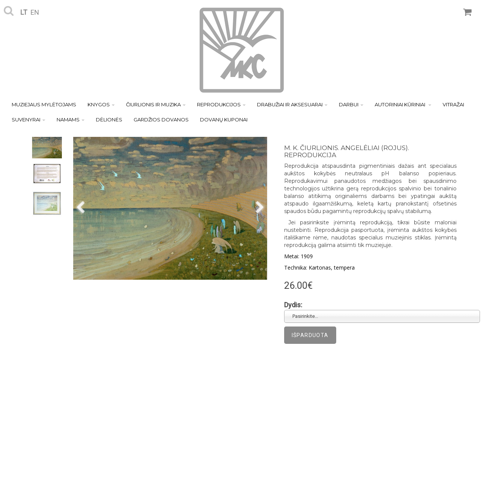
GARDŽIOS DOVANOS (161, 120)
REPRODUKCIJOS (221, 104)
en (35, 12)
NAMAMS (71, 120)
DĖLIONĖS (109, 120)
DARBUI (351, 104)
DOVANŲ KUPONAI (224, 120)
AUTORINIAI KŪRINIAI (403, 104)
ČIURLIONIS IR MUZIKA (156, 104)
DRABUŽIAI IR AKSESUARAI (292, 104)
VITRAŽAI (453, 104)
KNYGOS (101, 104)
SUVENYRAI (28, 120)
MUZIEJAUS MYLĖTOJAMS (44, 104)
